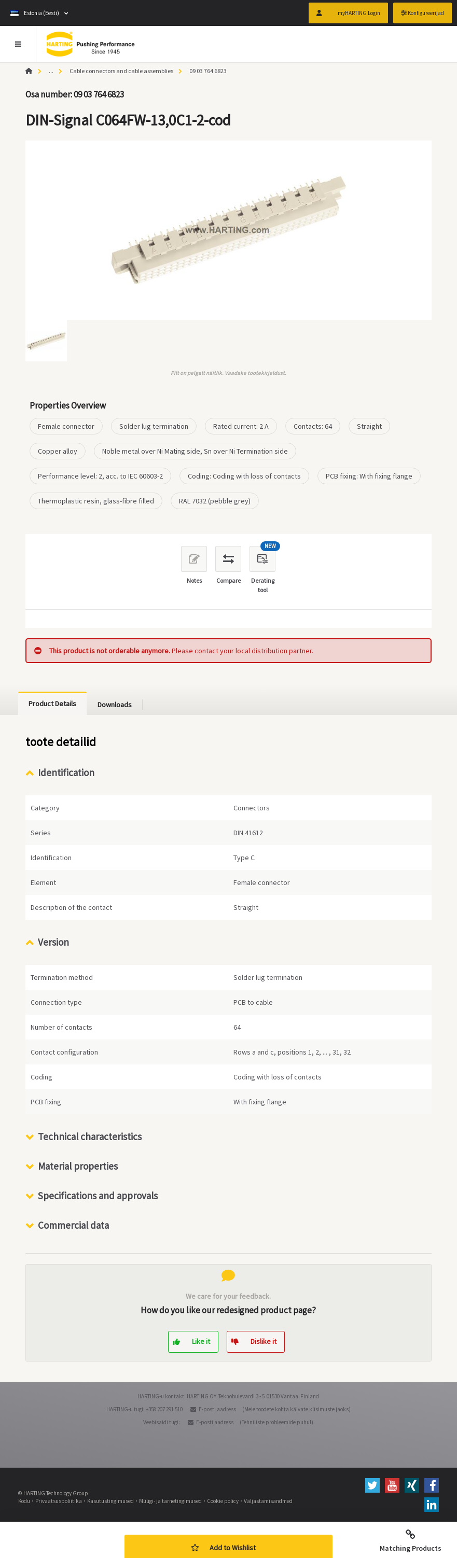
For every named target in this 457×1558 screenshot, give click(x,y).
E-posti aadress (217, 1409)
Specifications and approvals (98, 1195)
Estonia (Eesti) (34, 13)
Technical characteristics (90, 1136)
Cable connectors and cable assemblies (121, 71)
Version (53, 942)
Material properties (78, 1166)
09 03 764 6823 (208, 71)
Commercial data (73, 1225)
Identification (66, 772)
